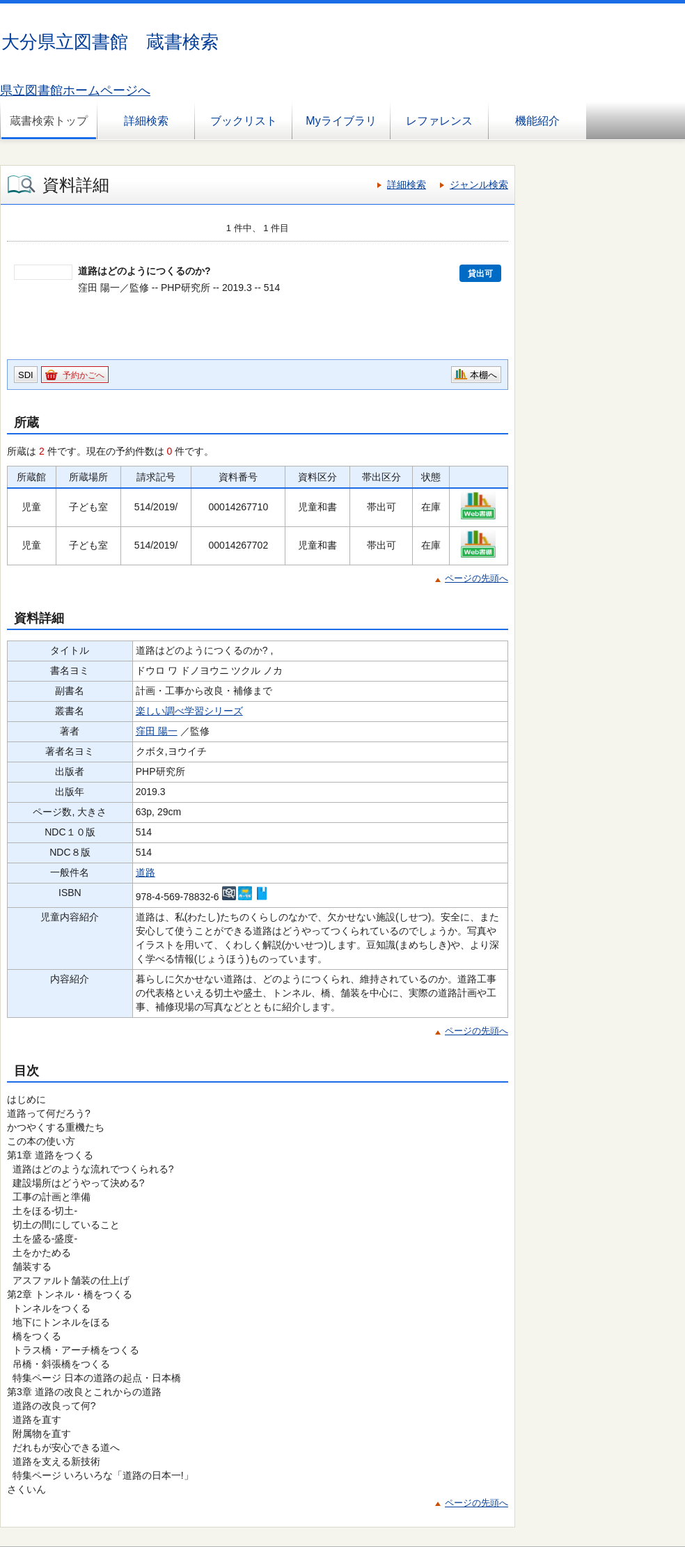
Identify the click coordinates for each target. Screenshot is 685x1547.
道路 (145, 872)
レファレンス (439, 121)
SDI (25, 375)
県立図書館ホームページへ (75, 90)
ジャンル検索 (479, 184)
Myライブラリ (341, 121)
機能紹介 (537, 121)
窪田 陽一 (157, 731)
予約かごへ (83, 375)
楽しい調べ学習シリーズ (189, 710)
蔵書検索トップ (49, 121)
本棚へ (483, 375)
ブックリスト (243, 121)
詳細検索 (146, 121)
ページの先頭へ (476, 578)
